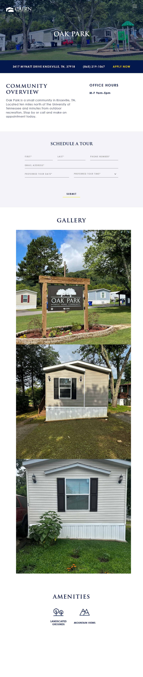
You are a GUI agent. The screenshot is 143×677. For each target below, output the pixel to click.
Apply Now (121, 66)
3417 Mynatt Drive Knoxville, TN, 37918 (44, 66)
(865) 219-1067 (94, 66)
